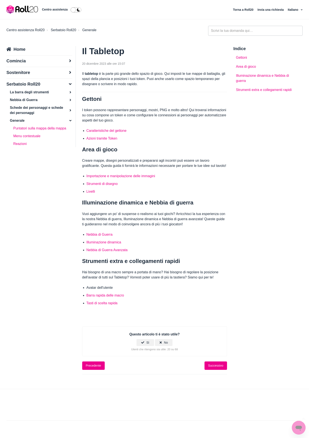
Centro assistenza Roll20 (25, 30)
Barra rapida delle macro (105, 295)
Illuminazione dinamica (103, 242)
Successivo (215, 365)
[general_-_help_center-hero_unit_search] (255, 31)
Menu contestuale (26, 136)
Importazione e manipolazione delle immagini (120, 176)
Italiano (293, 9)
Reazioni (20, 144)
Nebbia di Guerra (99, 234)
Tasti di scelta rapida (102, 303)
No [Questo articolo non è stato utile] (166, 342)
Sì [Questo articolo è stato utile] (147, 342)
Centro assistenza (55, 9)
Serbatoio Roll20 (63, 30)
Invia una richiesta (271, 9)
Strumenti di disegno (102, 184)
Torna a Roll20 (243, 9)
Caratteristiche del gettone (106, 130)
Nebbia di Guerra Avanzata (107, 250)
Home (20, 49)
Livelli (90, 191)
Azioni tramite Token (101, 138)
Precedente (93, 365)
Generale (89, 30)
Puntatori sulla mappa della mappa (39, 128)
